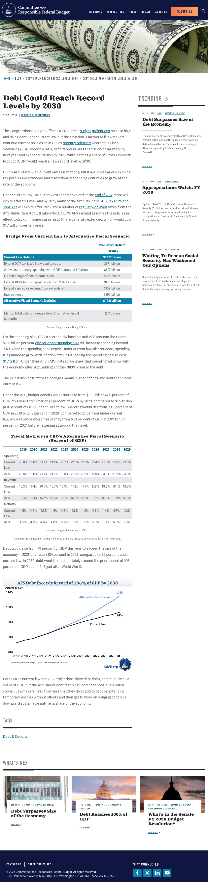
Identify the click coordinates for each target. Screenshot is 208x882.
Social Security (172, 249)
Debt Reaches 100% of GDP (103, 817)
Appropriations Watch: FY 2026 (171, 190)
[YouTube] (167, 873)
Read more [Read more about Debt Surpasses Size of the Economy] (147, 166)
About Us (161, 12)
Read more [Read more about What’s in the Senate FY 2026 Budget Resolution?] (153, 832)
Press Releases (102, 805)
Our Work (95, 12)
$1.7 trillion (11, 361)
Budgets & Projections (35, 115)
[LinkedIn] (157, 873)
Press (133, 12)
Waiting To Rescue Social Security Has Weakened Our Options (170, 260)
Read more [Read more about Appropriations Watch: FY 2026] (147, 234)
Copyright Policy (39, 864)
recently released (77, 143)
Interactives (115, 12)
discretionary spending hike (57, 343)
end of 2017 (103, 195)
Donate (146, 12)
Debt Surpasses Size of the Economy (167, 122)
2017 (60, 219)
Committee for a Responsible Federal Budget (36, 10)
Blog (18, 78)
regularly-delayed (93, 207)
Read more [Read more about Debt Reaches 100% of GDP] (84, 827)
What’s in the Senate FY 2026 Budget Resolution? (171, 819)
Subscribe (184, 12)
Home (7, 78)
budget (85, 131)
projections (101, 131)
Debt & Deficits (15, 736)
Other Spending (172, 181)
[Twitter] (147, 873)
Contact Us (13, 864)
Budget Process (172, 808)
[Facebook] (137, 873)
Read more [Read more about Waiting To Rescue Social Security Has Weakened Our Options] (147, 303)
